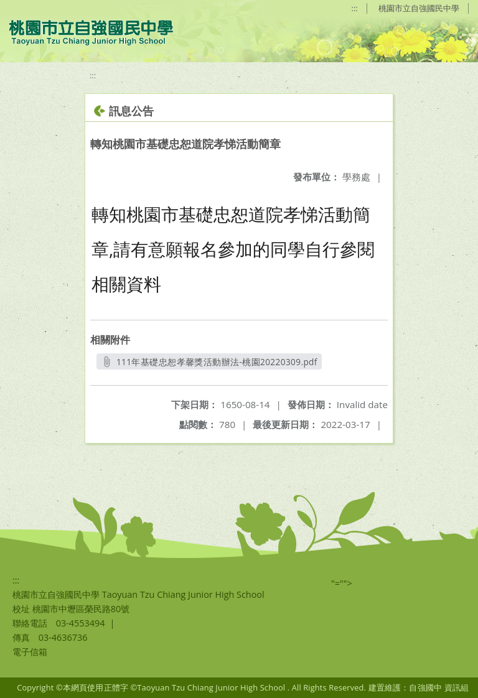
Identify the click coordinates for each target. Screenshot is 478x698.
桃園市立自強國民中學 (418, 8)
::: (355, 8)
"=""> (341, 583)
